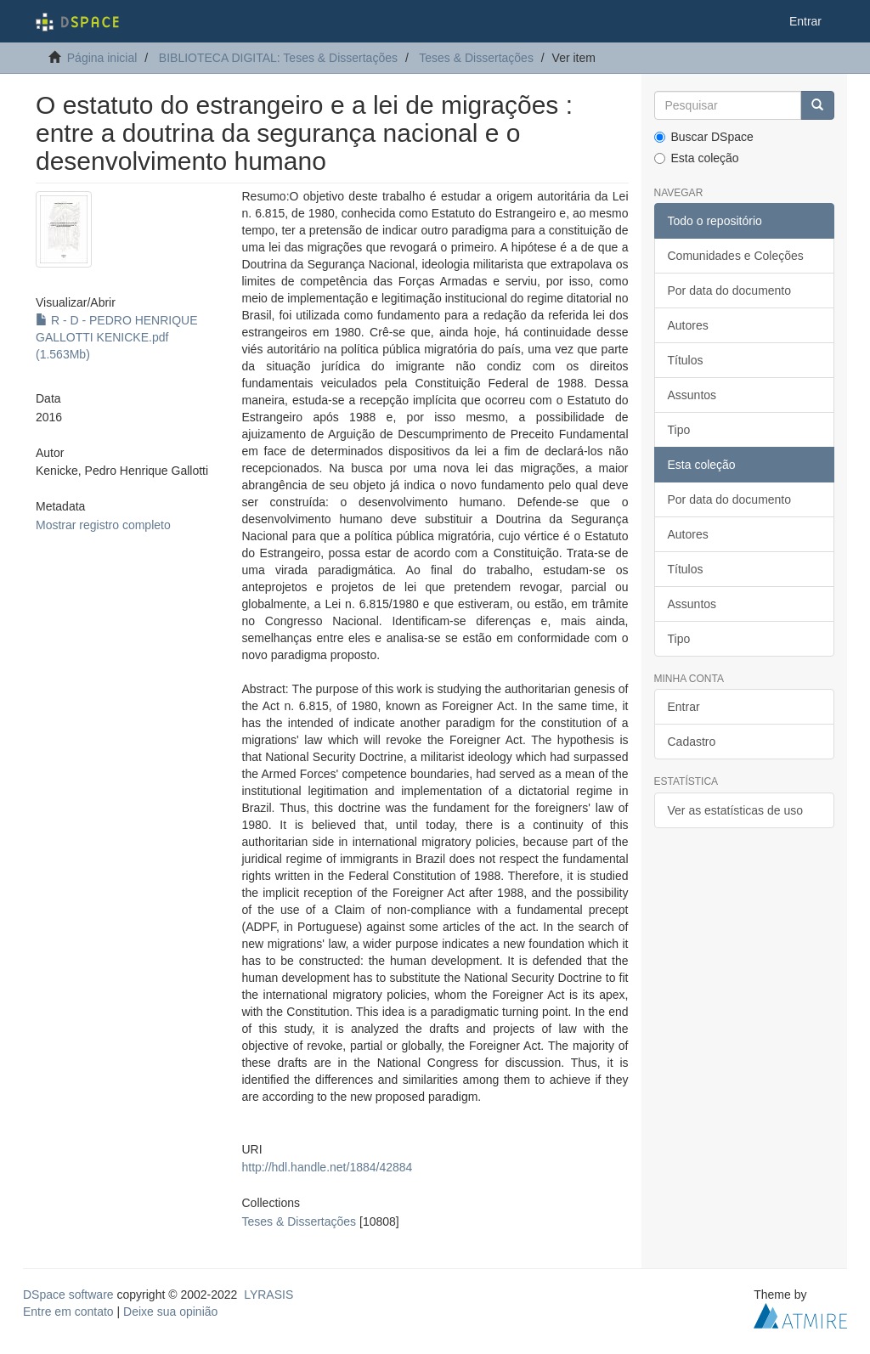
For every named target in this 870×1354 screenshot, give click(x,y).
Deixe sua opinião (170, 1311)
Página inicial (102, 58)
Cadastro (692, 741)
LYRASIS (268, 1294)
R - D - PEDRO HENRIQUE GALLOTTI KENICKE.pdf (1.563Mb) (117, 337)
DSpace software (68, 1294)
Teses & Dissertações (476, 58)
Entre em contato (68, 1311)
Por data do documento (730, 290)
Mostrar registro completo (103, 525)
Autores (688, 325)
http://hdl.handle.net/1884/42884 (327, 1167)
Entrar (684, 707)
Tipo (679, 430)
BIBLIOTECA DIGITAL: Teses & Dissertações (278, 58)
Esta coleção (696, 158)
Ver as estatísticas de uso (736, 810)
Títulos (685, 360)
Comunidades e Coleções (736, 255)
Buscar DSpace (704, 137)
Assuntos (692, 395)
